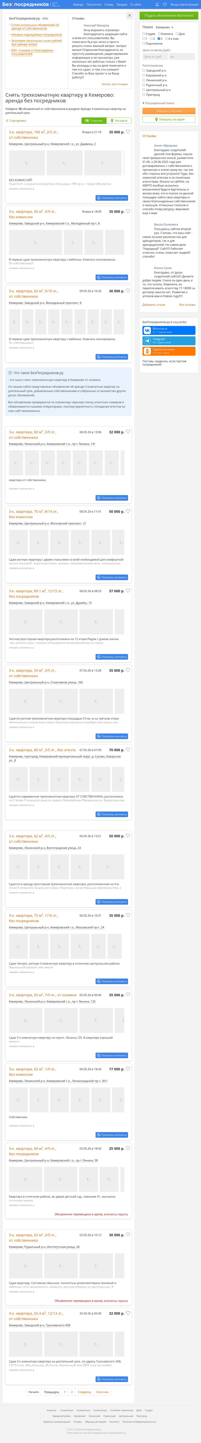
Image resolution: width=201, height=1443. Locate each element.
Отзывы (149, 135)
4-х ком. (172, 39)
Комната (165, 34)
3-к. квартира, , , (33, 135)
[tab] (94, 121)
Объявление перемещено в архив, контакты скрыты (91, 1214)
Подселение (152, 43)
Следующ (84, 1392)
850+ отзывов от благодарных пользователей (32, 52)
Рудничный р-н (154, 85)
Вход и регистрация (184, 4)
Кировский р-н (154, 75)
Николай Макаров (96, 25)
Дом (180, 34)
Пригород (151, 95)
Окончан (102, 1392)
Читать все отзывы (114, 84)
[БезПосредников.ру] (31, 4)
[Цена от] (155, 56)
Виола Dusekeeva (166, 224)
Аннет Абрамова (165, 145)
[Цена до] (182, 56)
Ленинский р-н (154, 80)
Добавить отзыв (153, 305)
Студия (148, 34)
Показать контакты (114, 198)
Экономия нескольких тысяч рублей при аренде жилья (36, 42)
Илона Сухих (163, 268)
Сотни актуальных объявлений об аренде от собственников (35, 26)
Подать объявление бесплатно (169, 15)
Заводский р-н (154, 70)
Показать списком (168, 111)
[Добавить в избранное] (128, 132)
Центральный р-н (156, 90)
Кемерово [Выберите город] (163, 27)
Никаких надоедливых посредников (36, 35)
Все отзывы (187, 305)
